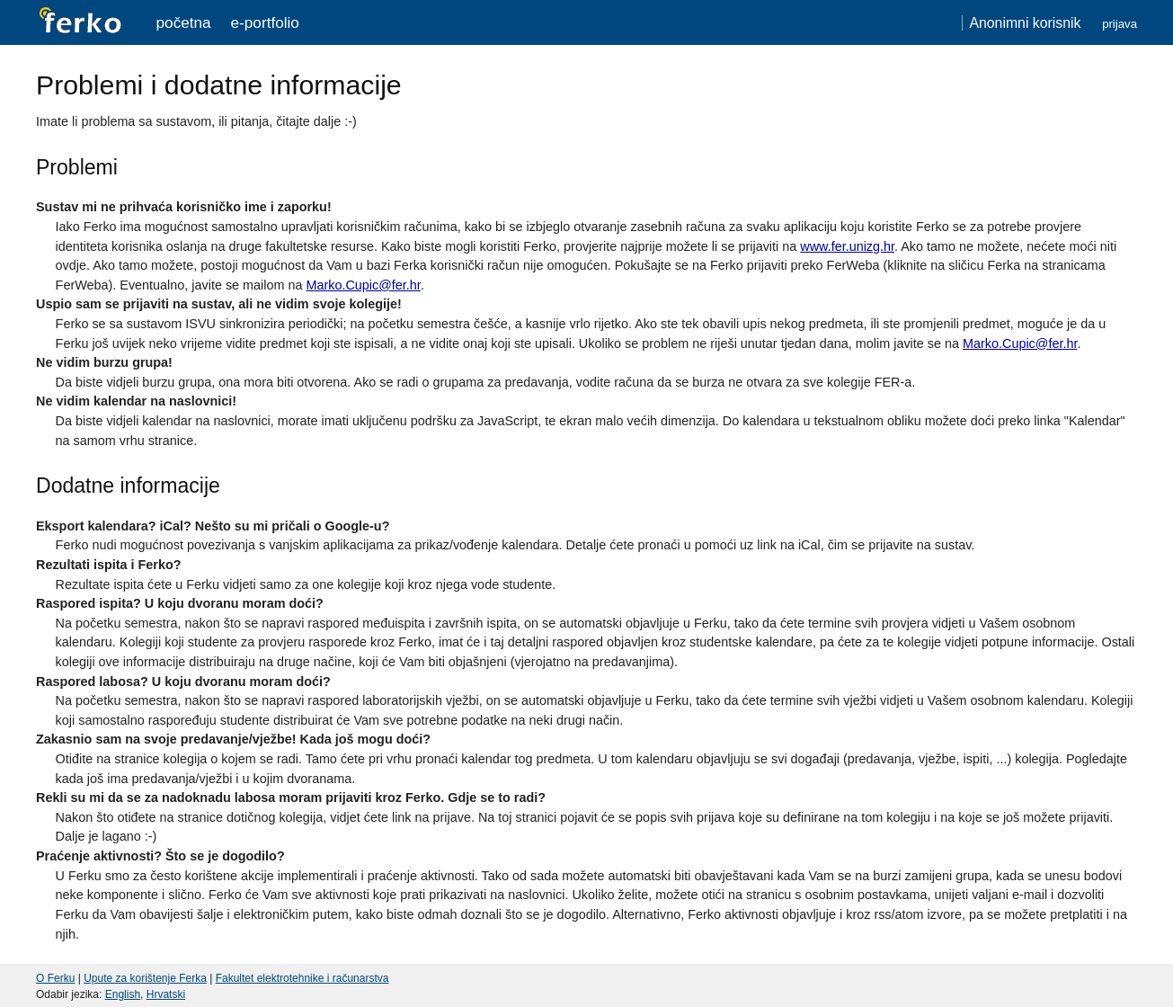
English (122, 994)
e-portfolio (265, 22)
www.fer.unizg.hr (847, 246)
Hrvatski (166, 994)
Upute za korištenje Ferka (145, 978)
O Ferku (55, 978)
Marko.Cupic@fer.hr (363, 285)
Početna (183, 22)
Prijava (1119, 24)
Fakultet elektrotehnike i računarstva (302, 978)
